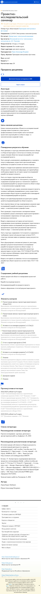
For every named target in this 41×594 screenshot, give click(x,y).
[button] (15, 502)
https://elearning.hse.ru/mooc (10, 575)
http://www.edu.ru (7, 569)
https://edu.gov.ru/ (7, 563)
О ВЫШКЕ (5, 506)
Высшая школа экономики (10, 2)
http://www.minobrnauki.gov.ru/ (10, 557)
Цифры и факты (6, 509)
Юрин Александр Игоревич (20, 52)
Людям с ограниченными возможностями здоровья (16, 542)
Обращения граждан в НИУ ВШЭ (11, 526)
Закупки (4, 523)
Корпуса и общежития (8, 520)
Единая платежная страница (10, 545)
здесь (10, 584)
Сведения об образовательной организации (14, 539)
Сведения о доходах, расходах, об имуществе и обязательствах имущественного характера (15, 535)
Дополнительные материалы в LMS (20, 79)
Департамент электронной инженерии (21, 36)
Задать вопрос (20, 84)
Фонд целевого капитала (9, 529)
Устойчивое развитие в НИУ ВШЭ (11, 514)
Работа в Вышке (6, 547)
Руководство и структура (9, 511)
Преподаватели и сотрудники (10, 517)
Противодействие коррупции (10, 531)
